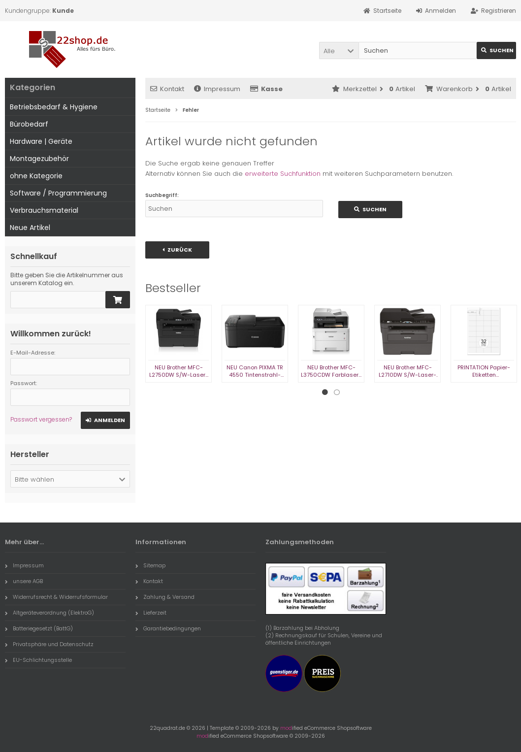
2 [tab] (337, 392)
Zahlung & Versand (165, 597)
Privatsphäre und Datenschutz (49, 644)
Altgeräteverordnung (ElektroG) (49, 613)
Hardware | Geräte (41, 141)
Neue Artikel (30, 227)
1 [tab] (325, 392)
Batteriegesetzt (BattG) (39, 628)
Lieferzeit (150, 613)
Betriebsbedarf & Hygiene (54, 107)
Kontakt (167, 89)
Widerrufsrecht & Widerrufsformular (56, 597)
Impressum (217, 89)
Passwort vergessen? (41, 419)
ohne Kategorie (36, 176)
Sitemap (150, 565)
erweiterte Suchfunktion (283, 173)
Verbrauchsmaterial (44, 210)
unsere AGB (24, 581)
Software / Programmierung (58, 193)
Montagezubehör (39, 158)
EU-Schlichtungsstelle (38, 660)
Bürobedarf (29, 124)
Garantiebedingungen (168, 628)
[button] (338, 50)
